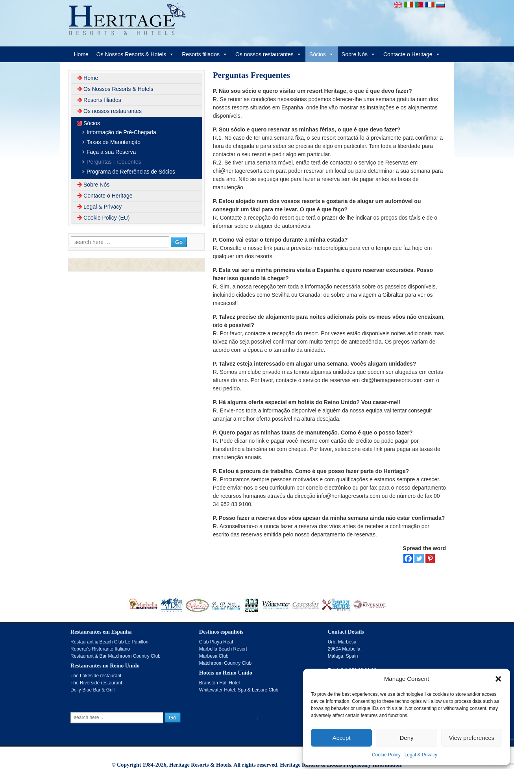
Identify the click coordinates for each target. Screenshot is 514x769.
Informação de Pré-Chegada (121, 132)
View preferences (472, 737)
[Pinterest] (430, 558)
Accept (342, 737)
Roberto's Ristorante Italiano (100, 649)
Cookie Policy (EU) (106, 217)
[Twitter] (419, 558)
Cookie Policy (386, 755)
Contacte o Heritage (411, 54)
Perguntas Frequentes (114, 162)
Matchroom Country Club (225, 663)
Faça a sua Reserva (111, 152)
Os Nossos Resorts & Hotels (135, 54)
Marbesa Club (214, 656)
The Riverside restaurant (96, 683)
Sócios (321, 54)
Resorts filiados (204, 54)
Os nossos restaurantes (268, 54)
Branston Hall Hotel (219, 683)
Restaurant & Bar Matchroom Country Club (115, 656)
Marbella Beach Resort (223, 649)
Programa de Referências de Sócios (131, 171)
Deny (406, 737)
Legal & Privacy (421, 755)
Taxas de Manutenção (114, 142)
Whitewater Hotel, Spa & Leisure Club (238, 690)
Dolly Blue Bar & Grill (92, 690)
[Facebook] (408, 558)
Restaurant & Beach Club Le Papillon (109, 642)
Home (81, 54)
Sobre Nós (358, 54)
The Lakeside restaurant (95, 675)
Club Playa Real (216, 642)
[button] (498, 679)
